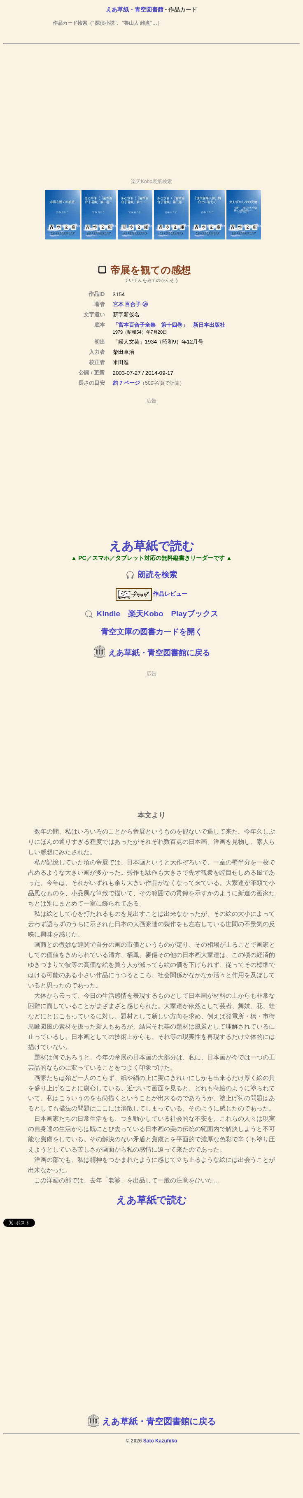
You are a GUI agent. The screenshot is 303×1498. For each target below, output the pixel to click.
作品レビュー (152, 593)
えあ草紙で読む (151, 546)
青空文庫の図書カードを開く (152, 631)
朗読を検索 (157, 574)
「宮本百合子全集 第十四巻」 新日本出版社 (169, 325)
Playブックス (194, 613)
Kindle (108, 613)
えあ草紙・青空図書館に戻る (159, 652)
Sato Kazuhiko (160, 1441)
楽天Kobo (145, 613)
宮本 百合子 (127, 304)
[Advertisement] (151, 107)
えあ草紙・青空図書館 (134, 9)
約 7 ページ (126, 383)
